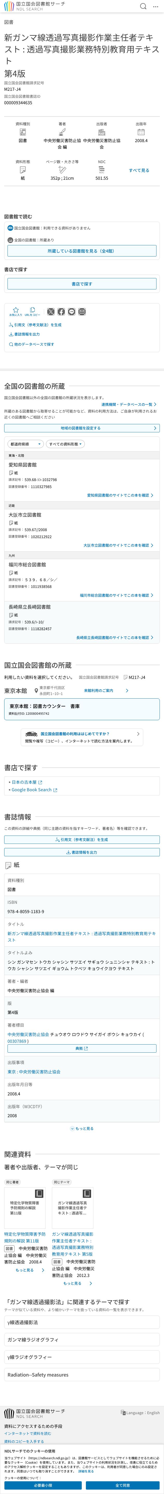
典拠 (82, 1048)
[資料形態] (65, 444)
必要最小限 (43, 1485)
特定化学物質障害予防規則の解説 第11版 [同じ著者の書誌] (25, 1237)
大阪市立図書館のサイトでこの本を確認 (119, 545)
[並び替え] (26, 444)
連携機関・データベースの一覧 (129, 404)
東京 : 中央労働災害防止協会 (34, 1071)
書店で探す (82, 284)
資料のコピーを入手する (24, 1441)
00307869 (17, 1041)
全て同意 (122, 1485)
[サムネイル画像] (26, 1208)
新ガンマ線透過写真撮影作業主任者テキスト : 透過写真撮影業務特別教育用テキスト (82, 936)
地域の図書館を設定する (109, 428)
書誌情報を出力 (24, 334)
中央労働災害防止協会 (28, 1034)
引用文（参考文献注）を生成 (35, 325)
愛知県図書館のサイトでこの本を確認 (121, 495)
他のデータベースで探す (31, 344)
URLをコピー (32, 312)
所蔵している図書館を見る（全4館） (82, 251)
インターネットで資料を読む (27, 1433)
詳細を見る (86, 1471)
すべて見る (139, 170)
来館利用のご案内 (107, 690)
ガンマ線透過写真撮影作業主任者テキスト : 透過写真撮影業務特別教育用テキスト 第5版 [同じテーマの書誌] (72, 1244)
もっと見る (31, 1270)
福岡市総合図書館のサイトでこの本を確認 (117, 595)
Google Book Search (35, 789)
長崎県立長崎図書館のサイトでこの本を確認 (115, 637)
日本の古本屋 (27, 782)
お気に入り (15, 312)
